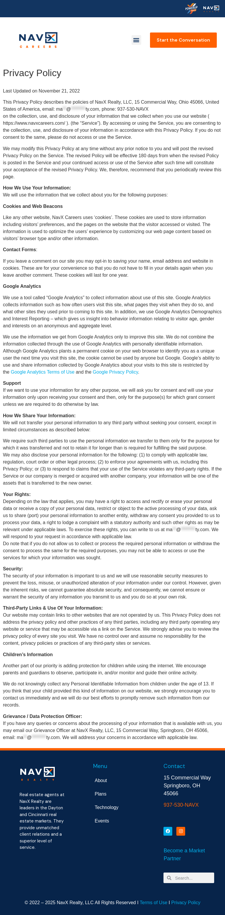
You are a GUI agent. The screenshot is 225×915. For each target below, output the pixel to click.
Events (102, 820)
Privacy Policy (185, 902)
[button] (136, 40)
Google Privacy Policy (115, 372)
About (101, 780)
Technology (106, 807)
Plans (100, 793)
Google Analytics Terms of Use (43, 372)
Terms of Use (153, 902)
